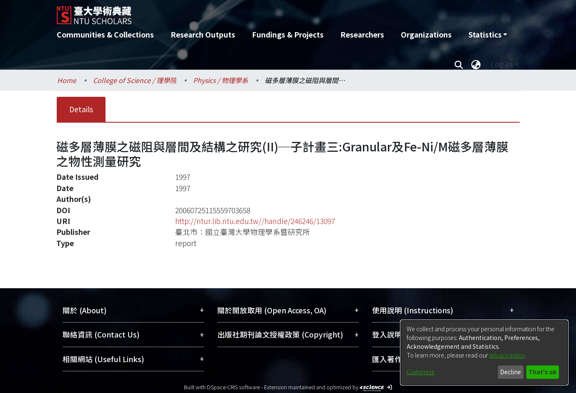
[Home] (243, 12)
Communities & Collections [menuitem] (105, 34)
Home (66, 80)
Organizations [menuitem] (426, 34)
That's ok (542, 372)
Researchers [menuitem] (362, 34)
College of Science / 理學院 (134, 80)
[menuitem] (487, 34)
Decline (510, 372)
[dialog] (484, 352)
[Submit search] (459, 64)
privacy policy (507, 355)
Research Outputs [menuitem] (203, 34)
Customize (421, 372)
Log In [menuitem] (501, 64)
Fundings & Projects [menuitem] (288, 34)
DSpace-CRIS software (233, 387)
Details (81, 109)
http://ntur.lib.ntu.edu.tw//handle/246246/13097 (255, 221)
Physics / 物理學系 (220, 80)
